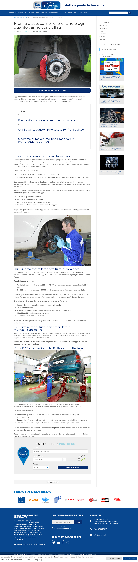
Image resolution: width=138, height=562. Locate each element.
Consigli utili (103, 25)
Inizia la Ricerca (72, 467)
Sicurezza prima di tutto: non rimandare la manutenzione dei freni (46, 140)
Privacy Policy (67, 528)
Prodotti (72, 13)
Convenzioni (54, 13)
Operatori (82, 13)
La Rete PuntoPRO (15, 13)
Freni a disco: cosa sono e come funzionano (47, 120)
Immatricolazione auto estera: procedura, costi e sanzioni (110, 101)
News (101, 31)
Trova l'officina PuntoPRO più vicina (52, 90)
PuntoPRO (18, 31)
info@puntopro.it (100, 535)
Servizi (44, 13)
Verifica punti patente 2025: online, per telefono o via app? (111, 77)
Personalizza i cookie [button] (114, 558)
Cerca (129, 13)
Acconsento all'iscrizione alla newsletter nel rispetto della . (64, 527)
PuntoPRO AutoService (109, 49)
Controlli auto (103, 28)
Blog (64, 13)
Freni (25, 17)
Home (15, 17)
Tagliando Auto (32, 13)
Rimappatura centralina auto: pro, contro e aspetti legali (111, 172)
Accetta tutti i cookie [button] (130, 558)
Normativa (102, 34)
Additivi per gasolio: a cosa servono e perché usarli (111, 148)
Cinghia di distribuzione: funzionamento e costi (110, 125)
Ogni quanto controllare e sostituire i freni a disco (51, 129)
